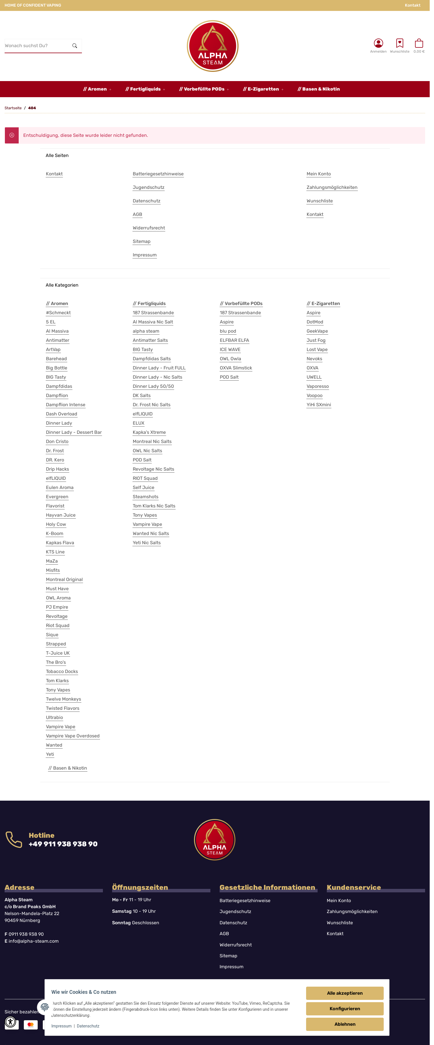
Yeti (50, 754)
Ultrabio (54, 717)
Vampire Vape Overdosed (73, 736)
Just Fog (316, 340)
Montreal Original (64, 579)
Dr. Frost (55, 450)
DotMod (315, 322)
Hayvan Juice (61, 515)
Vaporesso (318, 386)
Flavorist (55, 506)
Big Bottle (56, 368)
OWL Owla (230, 358)
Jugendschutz (235, 911)
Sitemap (228, 955)
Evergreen (57, 496)
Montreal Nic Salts (152, 441)
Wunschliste (340, 922)
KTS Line (55, 552)
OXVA (312, 368)
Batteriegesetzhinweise (245, 900)
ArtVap (53, 349)
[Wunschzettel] (400, 45)
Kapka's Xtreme (149, 432)
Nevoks (314, 358)
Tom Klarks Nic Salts (154, 506)
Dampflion (57, 395)
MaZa (52, 561)
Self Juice (143, 487)
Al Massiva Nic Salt (153, 322)
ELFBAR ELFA (234, 340)
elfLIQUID (56, 478)
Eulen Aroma (60, 487)
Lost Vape (317, 349)
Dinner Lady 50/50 (153, 386)
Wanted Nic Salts (151, 533)
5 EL (50, 322)
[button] (378, 45)
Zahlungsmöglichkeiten (352, 911)
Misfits (53, 570)
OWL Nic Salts (147, 450)
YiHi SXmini (319, 404)
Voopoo (314, 395)
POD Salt (142, 460)
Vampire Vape (60, 726)
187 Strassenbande (153, 312)
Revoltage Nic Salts (153, 469)
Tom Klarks (57, 680)
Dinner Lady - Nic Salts (157, 377)
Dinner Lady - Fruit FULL (159, 368)
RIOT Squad (145, 478)
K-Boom (54, 533)
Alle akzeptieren (342, 993)
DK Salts (142, 395)
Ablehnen (342, 1024)
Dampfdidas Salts (152, 358)
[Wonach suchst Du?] (36, 45)
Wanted (54, 745)
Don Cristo (57, 441)
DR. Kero (55, 460)
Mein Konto (339, 900)
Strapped (56, 644)
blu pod (228, 331)
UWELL (314, 377)
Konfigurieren (342, 1008)
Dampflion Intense (65, 404)
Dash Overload (61, 414)
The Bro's (56, 662)
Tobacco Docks (62, 671)
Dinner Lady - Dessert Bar (74, 432)
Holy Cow (56, 524)
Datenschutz (91, 1026)
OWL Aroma (58, 598)
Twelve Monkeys (63, 699)
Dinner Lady (59, 423)
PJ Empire (57, 607)
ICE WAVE (230, 349)
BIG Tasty (56, 377)
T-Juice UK (58, 653)
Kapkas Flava (60, 542)
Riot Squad (58, 625)
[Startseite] (213, 46)
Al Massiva (57, 331)
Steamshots (145, 496)
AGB (224, 933)
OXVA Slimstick (236, 368)
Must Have (57, 588)
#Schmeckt (58, 312)
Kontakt (412, 5)
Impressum (64, 1026)
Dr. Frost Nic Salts (151, 404)
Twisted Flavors (62, 708)
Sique (52, 634)
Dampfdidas (59, 386)
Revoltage (57, 616)
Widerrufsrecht (236, 945)
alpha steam (146, 331)
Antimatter (57, 340)
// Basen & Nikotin (67, 768)
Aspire (227, 322)
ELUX (138, 423)
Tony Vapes (58, 690)
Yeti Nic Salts (147, 542)
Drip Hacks (57, 469)
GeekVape (317, 331)
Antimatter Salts (150, 340)
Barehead (56, 358)
